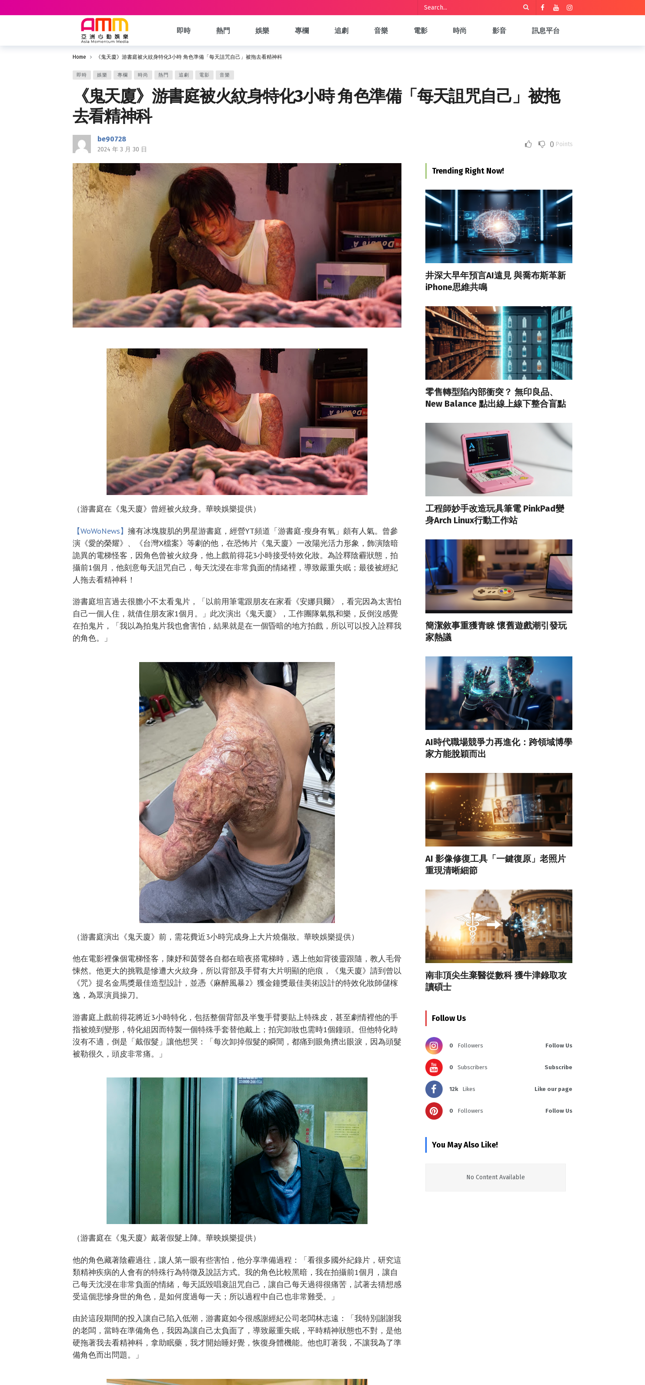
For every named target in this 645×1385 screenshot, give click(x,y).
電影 (204, 75)
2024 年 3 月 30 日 (122, 149)
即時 (82, 75)
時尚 (143, 75)
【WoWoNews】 (100, 531)
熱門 (163, 75)
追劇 (184, 75)
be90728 (111, 139)
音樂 (225, 75)
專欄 (122, 75)
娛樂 (102, 75)
